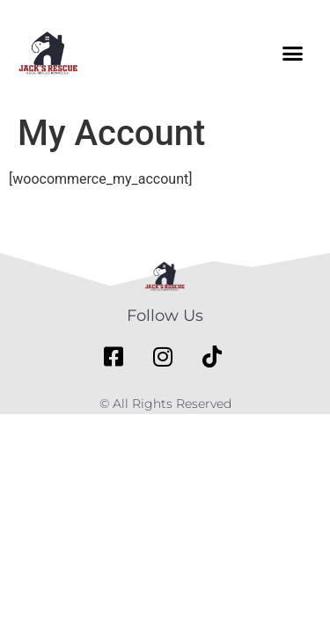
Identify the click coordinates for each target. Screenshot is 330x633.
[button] (293, 52)
